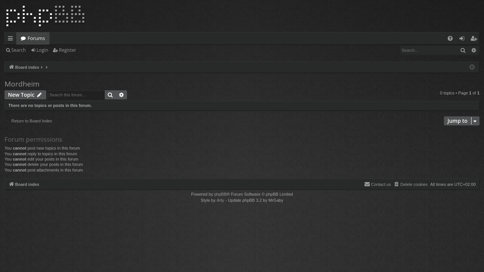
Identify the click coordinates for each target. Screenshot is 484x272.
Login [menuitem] (463, 40)
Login (42, 50)
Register (67, 50)
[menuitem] (450, 38)
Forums (36, 38)
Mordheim (22, 84)
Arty (220, 200)
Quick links (12, 40)
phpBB (220, 194)
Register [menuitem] (475, 40)
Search (18, 50)
